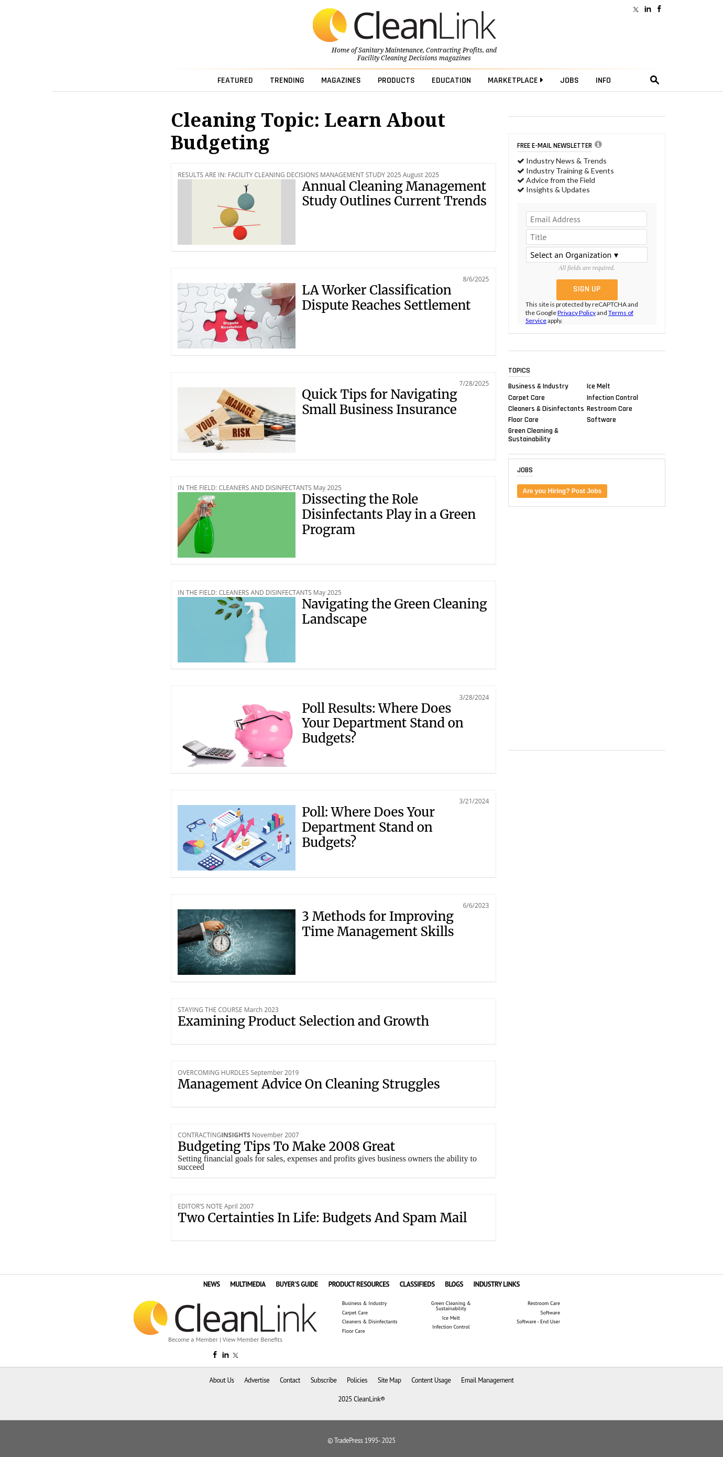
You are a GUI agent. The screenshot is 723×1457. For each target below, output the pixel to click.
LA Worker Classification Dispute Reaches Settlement (386, 297)
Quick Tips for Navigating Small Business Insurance (379, 402)
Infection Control (612, 397)
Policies (357, 1380)
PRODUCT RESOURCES (358, 1284)
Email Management (487, 1380)
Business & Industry (538, 386)
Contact (290, 1380)
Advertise (256, 1380)
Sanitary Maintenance (390, 50)
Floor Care (523, 419)
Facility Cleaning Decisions (397, 58)
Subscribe (324, 1380)
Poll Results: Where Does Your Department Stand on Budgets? (382, 723)
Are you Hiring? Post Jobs (562, 491)
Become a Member (193, 1339)
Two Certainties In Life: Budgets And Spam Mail (322, 1218)
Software (601, 419)
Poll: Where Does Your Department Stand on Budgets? (368, 827)
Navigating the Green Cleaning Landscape (394, 611)
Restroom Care (609, 408)
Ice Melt (598, 386)
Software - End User (538, 1321)
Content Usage (431, 1380)
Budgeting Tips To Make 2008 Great (286, 1146)
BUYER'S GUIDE (297, 1284)
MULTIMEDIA (247, 1284)
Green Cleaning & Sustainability (533, 435)
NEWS (211, 1284)
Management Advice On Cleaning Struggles (309, 1084)
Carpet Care (526, 397)
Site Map (389, 1380)
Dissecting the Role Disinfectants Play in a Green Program (389, 514)
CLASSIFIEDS (417, 1284)
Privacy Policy (576, 313)
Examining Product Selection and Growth (303, 1021)
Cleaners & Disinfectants (546, 408)
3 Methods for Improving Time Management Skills (378, 924)
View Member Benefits (252, 1339)
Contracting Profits (454, 50)
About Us (222, 1380)
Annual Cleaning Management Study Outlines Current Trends (394, 194)
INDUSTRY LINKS (497, 1284)
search (654, 80)
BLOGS (454, 1284)
